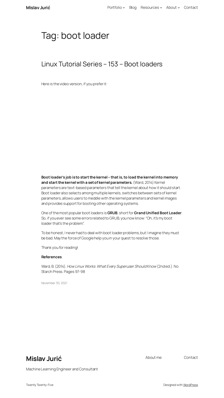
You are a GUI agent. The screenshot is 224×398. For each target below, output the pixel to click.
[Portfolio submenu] (124, 7)
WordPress (190, 385)
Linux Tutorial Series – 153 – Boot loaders (102, 64)
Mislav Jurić (38, 7)
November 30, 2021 (54, 283)
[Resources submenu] (161, 7)
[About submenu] (179, 7)
